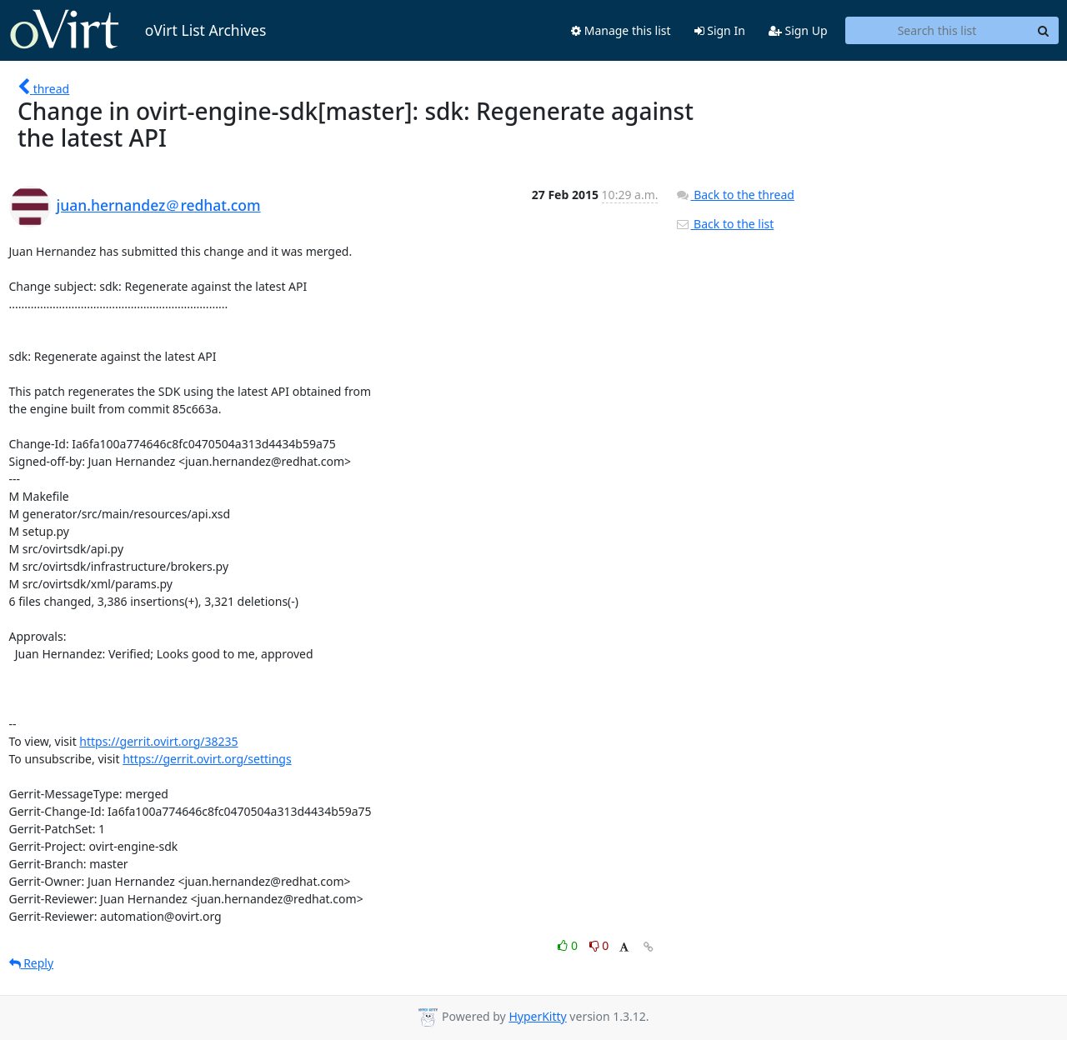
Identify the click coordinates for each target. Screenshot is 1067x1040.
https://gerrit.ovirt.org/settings (207, 759)
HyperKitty (537, 1016)
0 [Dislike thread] (599, 945)
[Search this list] (937, 31)
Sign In (719, 30)
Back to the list (724, 224)
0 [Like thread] (569, 945)
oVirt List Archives (138, 30)
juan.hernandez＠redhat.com (159, 205)
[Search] (1044, 31)
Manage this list (621, 30)
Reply (31, 963)
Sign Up (798, 30)
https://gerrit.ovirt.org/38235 (158, 741)
